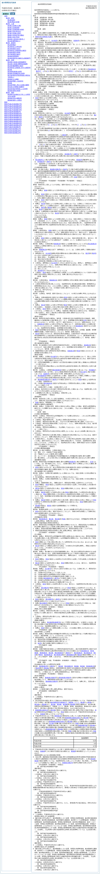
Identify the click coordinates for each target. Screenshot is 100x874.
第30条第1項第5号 (65, 677)
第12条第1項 (92, 244)
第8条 (36, 653)
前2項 (43, 203)
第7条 (92, 651)
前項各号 (41, 270)
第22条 (57, 519)
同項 (79, 379)
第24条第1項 (88, 653)
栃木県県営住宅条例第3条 (68, 702)
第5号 (76, 154)
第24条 (59, 704)
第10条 (51, 653)
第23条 (53, 704)
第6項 (41, 655)
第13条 (36, 704)
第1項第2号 (49, 599)
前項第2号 (68, 154)
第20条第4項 (59, 653)
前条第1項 (57, 244)
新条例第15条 (82, 725)
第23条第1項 (78, 653)
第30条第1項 (71, 655)
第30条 (72, 704)
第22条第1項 (68, 666)
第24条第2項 (42, 375)
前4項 (57, 213)
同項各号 (79, 160)
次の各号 (54, 40)
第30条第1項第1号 (44, 379)
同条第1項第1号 (67, 763)
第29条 (82, 666)
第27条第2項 (58, 655)
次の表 (51, 723)
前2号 (39, 643)
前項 (36, 98)
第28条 (76, 666)
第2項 (43, 207)
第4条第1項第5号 (50, 677)
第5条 (89, 702)
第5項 (49, 505)
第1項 (43, 305)
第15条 (53, 710)
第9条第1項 (43, 249)
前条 (45, 190)
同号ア (71, 71)
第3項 (64, 135)
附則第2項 (58, 716)
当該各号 (76, 40)
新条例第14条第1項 (41, 710)
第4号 (65, 169)
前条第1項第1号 (55, 169)
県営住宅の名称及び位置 (43, 37)
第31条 (46, 668)
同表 (76, 723)
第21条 (51, 519)
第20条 (44, 704)
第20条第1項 (43, 519)
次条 (75, 177)
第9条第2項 (43, 653)
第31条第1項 (48, 383)
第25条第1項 (48, 655)
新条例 (42, 714)
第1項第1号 (45, 588)
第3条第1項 (85, 651)
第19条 (37, 505)
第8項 (68, 653)
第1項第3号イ (39, 160)
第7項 (57, 578)
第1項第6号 (43, 603)
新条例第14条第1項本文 (73, 718)
